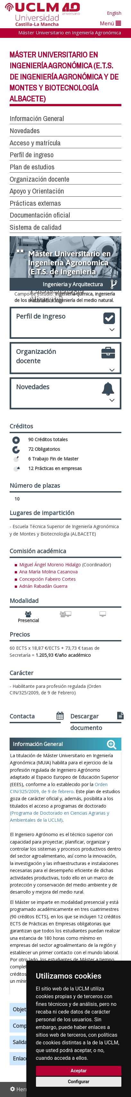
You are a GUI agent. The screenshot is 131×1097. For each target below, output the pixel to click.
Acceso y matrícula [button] (35, 143)
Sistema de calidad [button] (35, 227)
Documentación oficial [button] (40, 215)
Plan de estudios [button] (32, 167)
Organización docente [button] (39, 179)
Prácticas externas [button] (35, 203)
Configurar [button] (78, 1081)
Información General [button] (37, 118)
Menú (110, 23)
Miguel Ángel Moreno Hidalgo (50, 564)
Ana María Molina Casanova (48, 572)
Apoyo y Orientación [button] (37, 191)
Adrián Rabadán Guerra (43, 586)
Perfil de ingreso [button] (32, 154)
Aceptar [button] (79, 1070)
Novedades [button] (25, 130)
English (114, 13)
